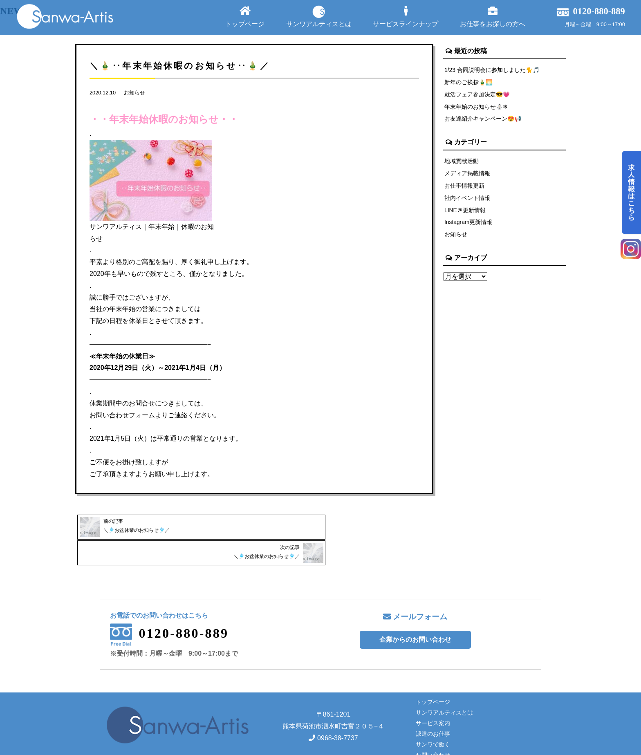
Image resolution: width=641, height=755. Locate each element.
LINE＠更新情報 (465, 214)
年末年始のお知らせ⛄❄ (476, 108)
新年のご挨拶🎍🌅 (468, 82)
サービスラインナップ (405, 16)
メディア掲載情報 (467, 176)
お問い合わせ (433, 728)
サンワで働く (433, 717)
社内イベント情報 (467, 201)
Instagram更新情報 (468, 226)
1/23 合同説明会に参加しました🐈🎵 (492, 70)
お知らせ (134, 93)
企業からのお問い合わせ (415, 612)
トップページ (244, 16)
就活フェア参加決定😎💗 (477, 95)
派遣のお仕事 (433, 706)
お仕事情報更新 (464, 188)
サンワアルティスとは (319, 16)
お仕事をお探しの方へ (492, 16)
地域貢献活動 (461, 163)
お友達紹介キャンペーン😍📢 (483, 120)
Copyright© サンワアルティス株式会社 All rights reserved (320, 746)
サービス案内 (433, 696)
